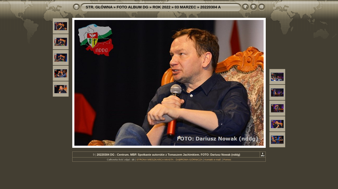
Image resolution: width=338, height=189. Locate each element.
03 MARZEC (185, 7)
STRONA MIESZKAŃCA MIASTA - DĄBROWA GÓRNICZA (169, 159)
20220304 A (210, 7)
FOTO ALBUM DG (132, 7)
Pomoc (227, 159)
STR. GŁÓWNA (99, 7)
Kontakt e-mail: (212, 159)
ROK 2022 (162, 7)
